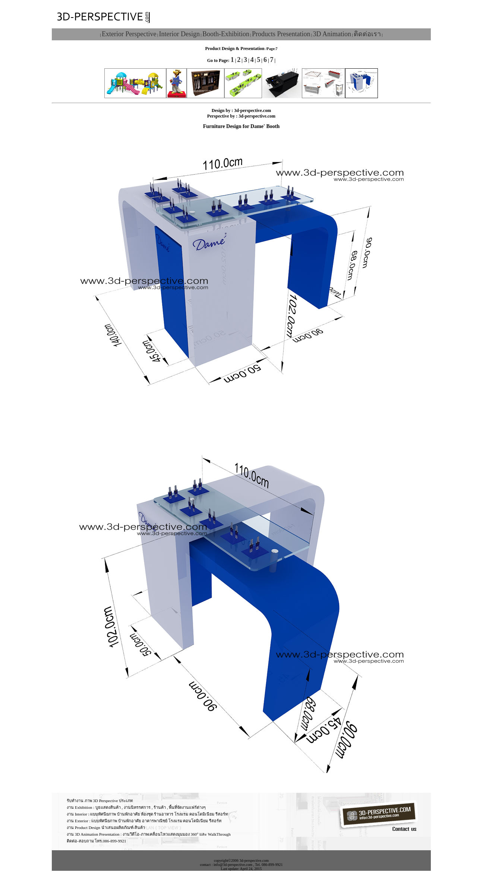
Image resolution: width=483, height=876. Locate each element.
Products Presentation (281, 34)
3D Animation (332, 34)
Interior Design (179, 34)
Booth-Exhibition (225, 34)
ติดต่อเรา (367, 34)
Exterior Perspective (129, 34)
